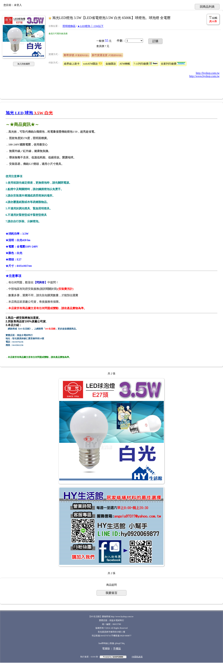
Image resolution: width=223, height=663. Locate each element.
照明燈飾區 (69, 26)
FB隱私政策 (137, 657)
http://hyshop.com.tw (208, 73)
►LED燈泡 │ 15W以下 (90, 26)
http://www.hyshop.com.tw (204, 76)
